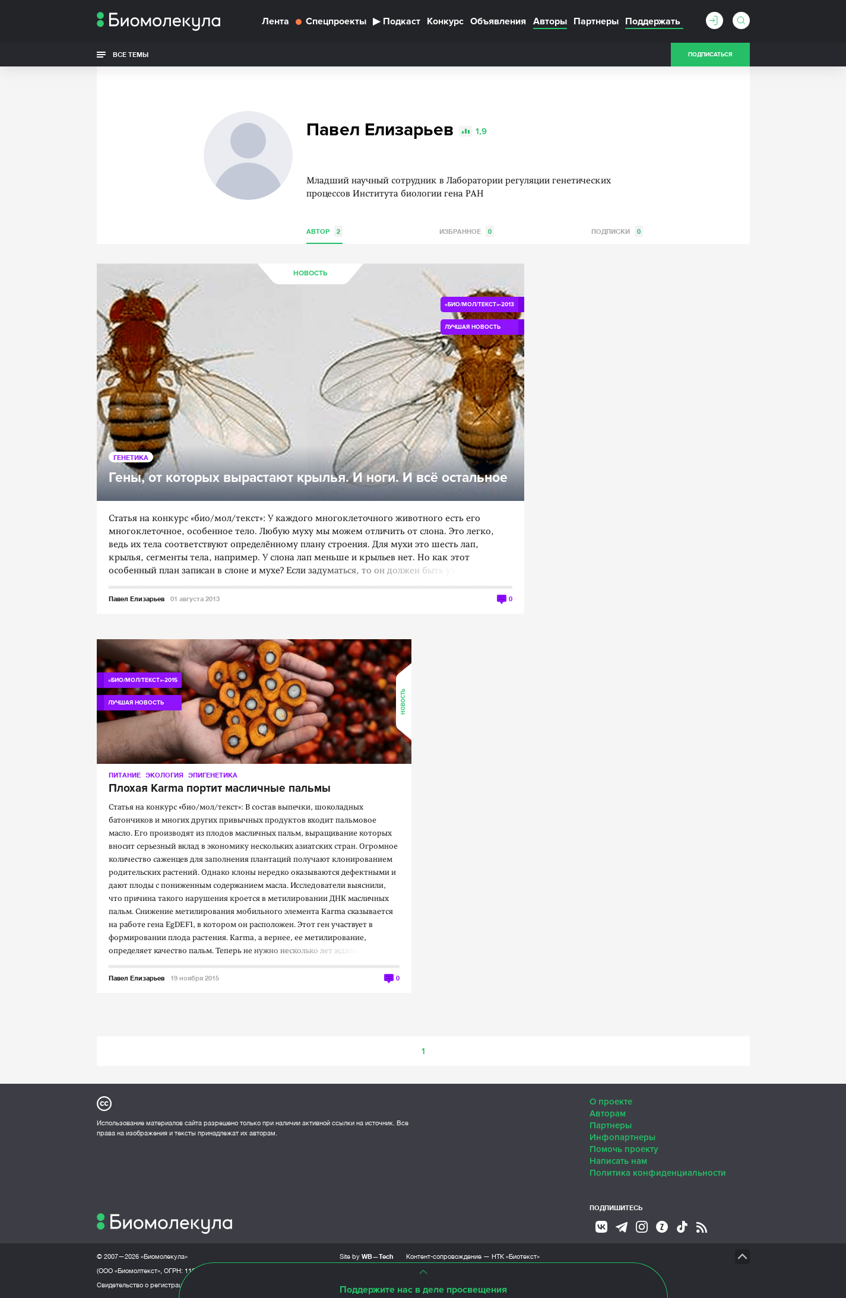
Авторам (608, 1113)
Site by (367, 1256)
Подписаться (710, 54)
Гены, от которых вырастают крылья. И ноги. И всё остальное (308, 478)
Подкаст (396, 21)
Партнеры (596, 21)
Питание (125, 775)
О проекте (611, 1101)
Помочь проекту (624, 1149)
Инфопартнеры (622, 1137)
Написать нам (618, 1161)
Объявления (498, 21)
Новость (310, 273)
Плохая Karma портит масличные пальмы (220, 788)
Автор (324, 231)
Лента (275, 21)
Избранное (466, 231)
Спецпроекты (331, 21)
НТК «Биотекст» (516, 1256)
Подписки (617, 231)
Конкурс (445, 21)
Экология (164, 775)
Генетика (130, 457)
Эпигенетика (212, 775)
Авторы (550, 21)
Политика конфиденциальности (658, 1172)
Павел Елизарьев (136, 598)
